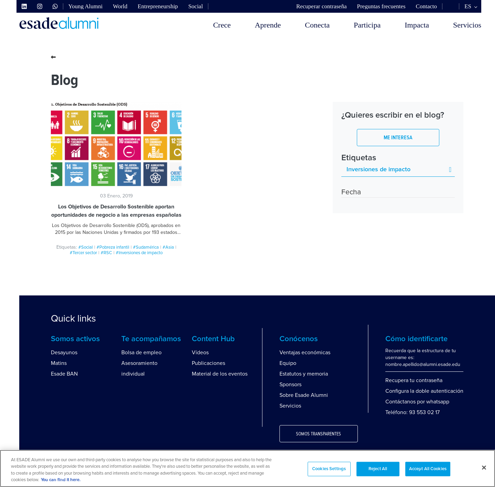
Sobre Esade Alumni (303, 395)
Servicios (467, 25)
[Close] (484, 467)
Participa (367, 25)
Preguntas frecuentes (381, 6)
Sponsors (290, 384)
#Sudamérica (146, 247)
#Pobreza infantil (113, 247)
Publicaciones (208, 363)
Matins (59, 363)
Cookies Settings (329, 469)
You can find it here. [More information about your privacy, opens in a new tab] (60, 480)
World (120, 6)
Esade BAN (64, 373)
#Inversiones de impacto (139, 253)
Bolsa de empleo (141, 352)
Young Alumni (85, 6)
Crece (222, 25)
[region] (247, 468)
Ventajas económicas (304, 352)
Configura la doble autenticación (424, 391)
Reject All (377, 469)
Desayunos (64, 352)
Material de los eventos (220, 373)
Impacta (417, 25)
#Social (85, 247)
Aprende (268, 25)
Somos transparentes (318, 434)
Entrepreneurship (158, 6)
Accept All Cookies (428, 469)
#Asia (168, 247)
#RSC (106, 253)
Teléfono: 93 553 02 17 (412, 412)
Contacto (426, 6)
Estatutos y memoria (303, 373)
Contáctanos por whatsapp (417, 401)
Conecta (317, 25)
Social (195, 6)
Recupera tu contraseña (413, 380)
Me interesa (398, 137)
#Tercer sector (83, 253)
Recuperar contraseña (321, 6)
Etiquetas (358, 158)
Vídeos (200, 352)
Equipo (287, 363)
